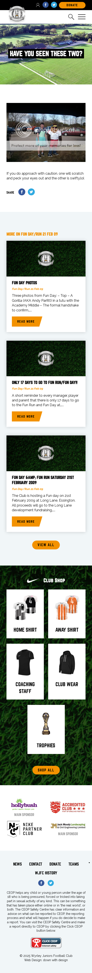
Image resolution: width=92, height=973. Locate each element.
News (17, 864)
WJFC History (46, 873)
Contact (35, 864)
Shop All (46, 770)
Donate (55, 864)
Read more (26, 321)
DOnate (72, 5)
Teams (73, 864)
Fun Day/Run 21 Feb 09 (27, 289)
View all (46, 545)
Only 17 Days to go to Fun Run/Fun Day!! (44, 383)
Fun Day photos (24, 283)
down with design (55, 960)
